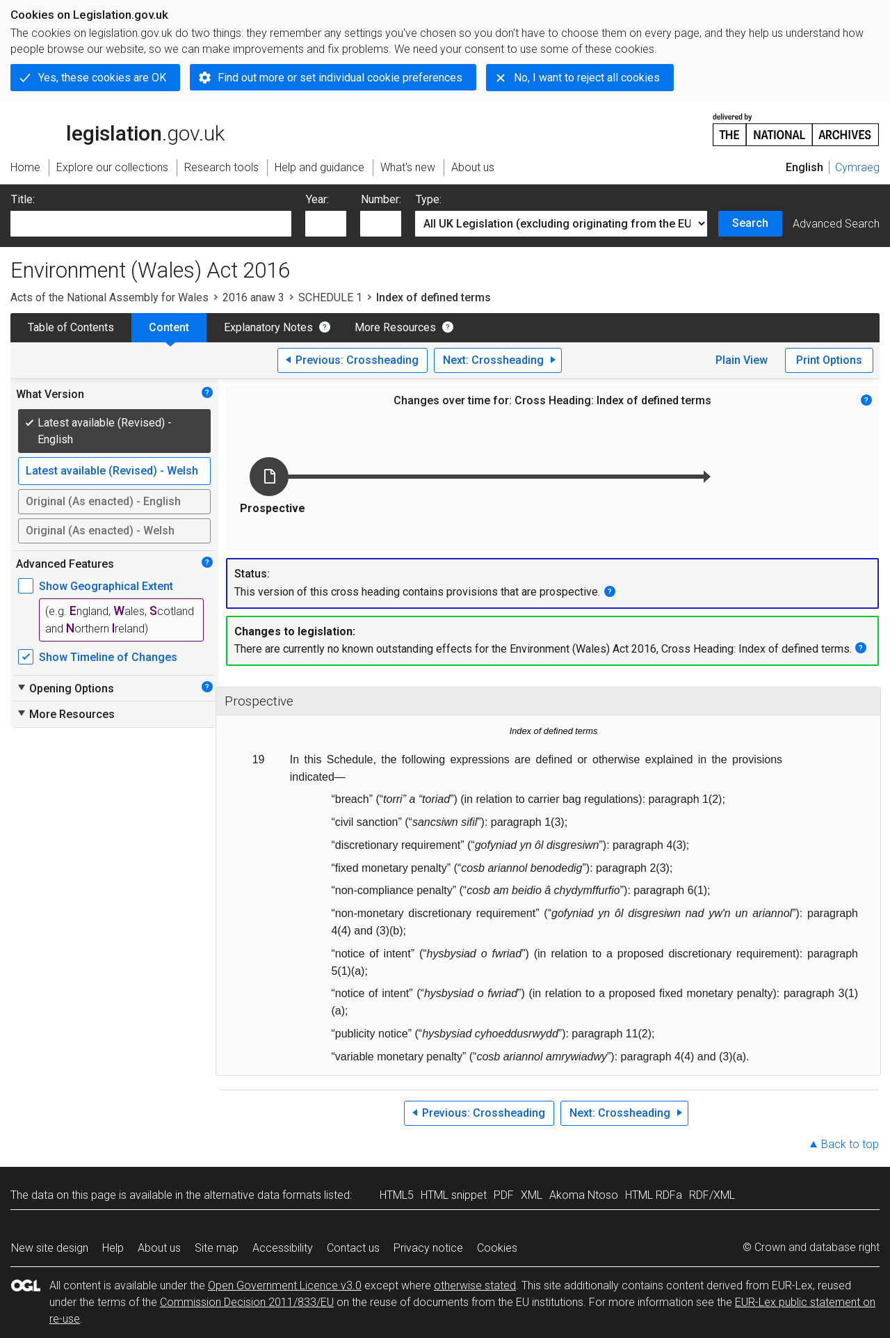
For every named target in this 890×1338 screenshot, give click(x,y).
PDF (504, 1195)
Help (113, 1248)
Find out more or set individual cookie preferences (340, 77)
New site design (49, 1248)
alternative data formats (262, 1195)
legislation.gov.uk (117, 128)
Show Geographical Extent (106, 586)
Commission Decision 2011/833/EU (247, 1302)
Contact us (353, 1248)
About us (159, 1248)
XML (531, 1195)
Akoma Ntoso (583, 1195)
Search (750, 223)
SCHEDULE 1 (330, 297)
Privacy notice (428, 1248)
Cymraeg (857, 167)
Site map (216, 1248)
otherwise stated (475, 1285)
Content (169, 327)
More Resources (395, 327)
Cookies (497, 1248)
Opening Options (65, 688)
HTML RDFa (653, 1195)
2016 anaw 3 (253, 297)
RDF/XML (712, 1195)
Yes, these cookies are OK (102, 77)
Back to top (850, 1144)
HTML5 (397, 1195)
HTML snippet (454, 1195)
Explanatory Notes (268, 327)
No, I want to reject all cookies (587, 77)
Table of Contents (71, 327)
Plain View (741, 360)
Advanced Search (836, 223)
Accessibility (282, 1248)
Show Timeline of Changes (108, 657)
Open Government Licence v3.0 (285, 1285)
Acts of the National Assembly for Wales (109, 297)
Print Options (829, 360)
